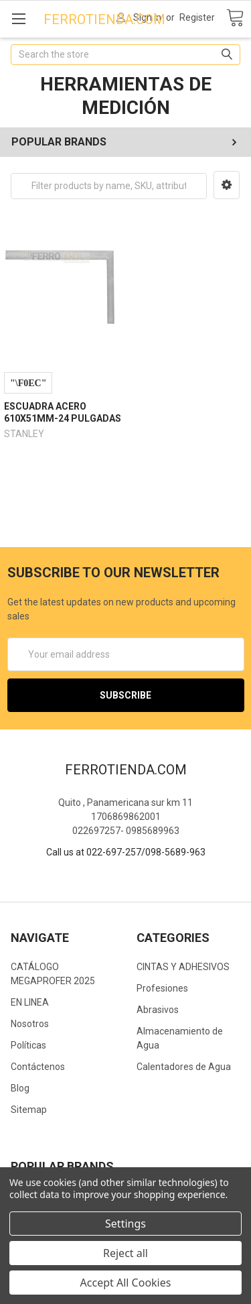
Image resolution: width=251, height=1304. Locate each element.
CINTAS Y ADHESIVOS (183, 966)
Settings (125, 1223)
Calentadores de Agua (184, 1066)
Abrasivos (158, 1009)
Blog (20, 1088)
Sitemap (29, 1109)
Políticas (28, 1045)
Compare (28, 383)
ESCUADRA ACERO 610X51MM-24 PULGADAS (62, 412)
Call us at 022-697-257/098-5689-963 (125, 852)
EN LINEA (30, 1002)
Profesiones (162, 988)
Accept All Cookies (125, 1282)
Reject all (125, 1253)
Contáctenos (38, 1066)
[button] (227, 185)
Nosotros (30, 1023)
